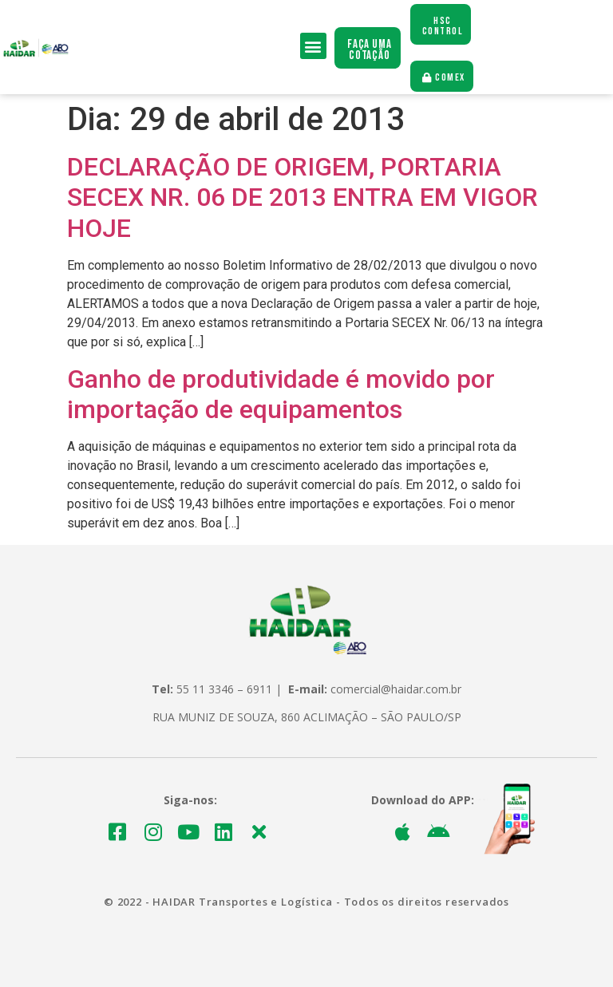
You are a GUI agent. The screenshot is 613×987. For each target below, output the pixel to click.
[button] (313, 46)
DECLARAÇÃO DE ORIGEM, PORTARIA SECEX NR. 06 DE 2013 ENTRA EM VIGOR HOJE (302, 197)
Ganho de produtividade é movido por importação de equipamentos (281, 394)
